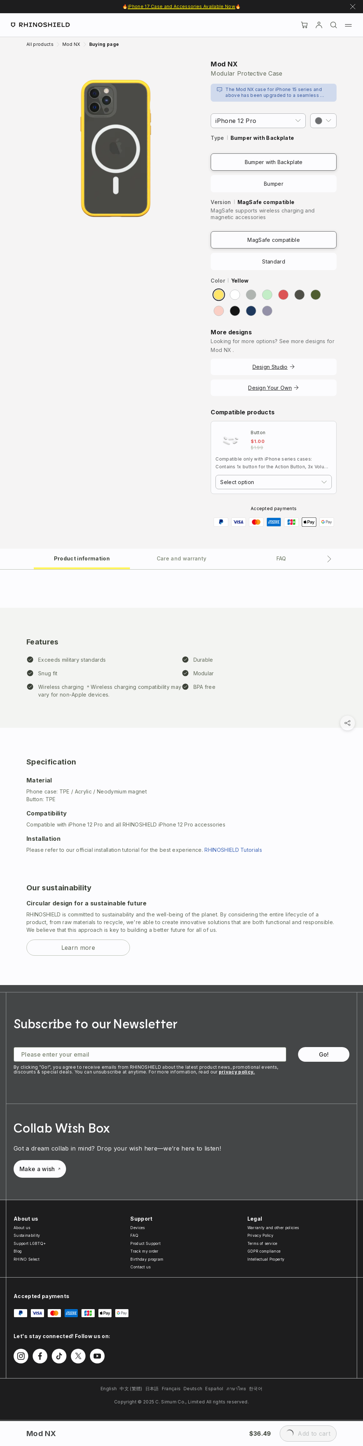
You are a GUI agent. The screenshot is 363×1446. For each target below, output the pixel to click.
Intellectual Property (266, 1259)
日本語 (152, 1388)
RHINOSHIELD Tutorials (233, 850)
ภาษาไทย (236, 1388)
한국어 (255, 1388)
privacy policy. (237, 1072)
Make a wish (39, 1169)
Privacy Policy (260, 1235)
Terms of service (262, 1243)
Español (214, 1388)
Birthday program (146, 1259)
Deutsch (193, 1388)
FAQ (134, 1235)
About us (22, 1227)
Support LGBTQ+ (30, 1243)
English (109, 1388)
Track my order (144, 1251)
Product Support (145, 1243)
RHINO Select (26, 1259)
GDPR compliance (264, 1251)
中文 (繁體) (131, 1388)
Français (171, 1388)
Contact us (140, 1267)
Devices (137, 1227)
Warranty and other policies (273, 1227)
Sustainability (27, 1235)
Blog (18, 1251)
